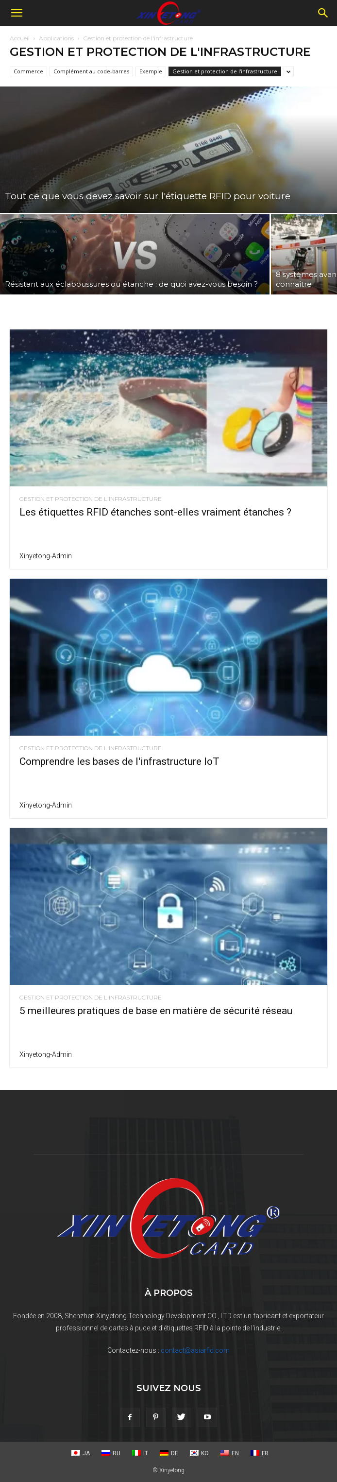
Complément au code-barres (91, 71)
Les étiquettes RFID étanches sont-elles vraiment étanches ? (155, 512)
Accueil (20, 38)
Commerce (28, 71)
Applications (56, 38)
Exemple (150, 71)
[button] (16, 13)
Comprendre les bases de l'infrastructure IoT (119, 761)
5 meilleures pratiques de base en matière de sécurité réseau (155, 1011)
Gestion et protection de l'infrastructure (224, 71)
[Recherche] (323, 13)
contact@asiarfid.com (195, 1350)
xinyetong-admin (45, 556)
